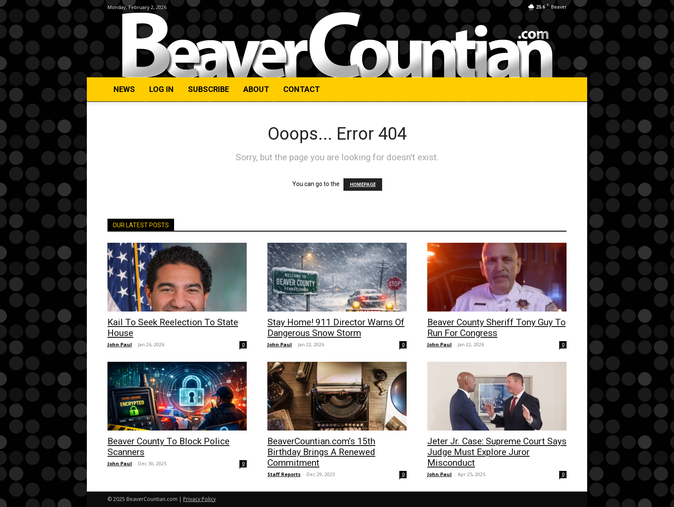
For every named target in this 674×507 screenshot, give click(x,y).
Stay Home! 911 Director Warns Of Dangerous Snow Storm (335, 327)
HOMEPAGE (363, 184)
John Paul (119, 344)
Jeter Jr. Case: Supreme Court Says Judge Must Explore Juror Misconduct (497, 452)
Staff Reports (283, 474)
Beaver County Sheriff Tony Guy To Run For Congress (496, 327)
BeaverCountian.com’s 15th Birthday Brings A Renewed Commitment (321, 452)
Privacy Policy (199, 499)
